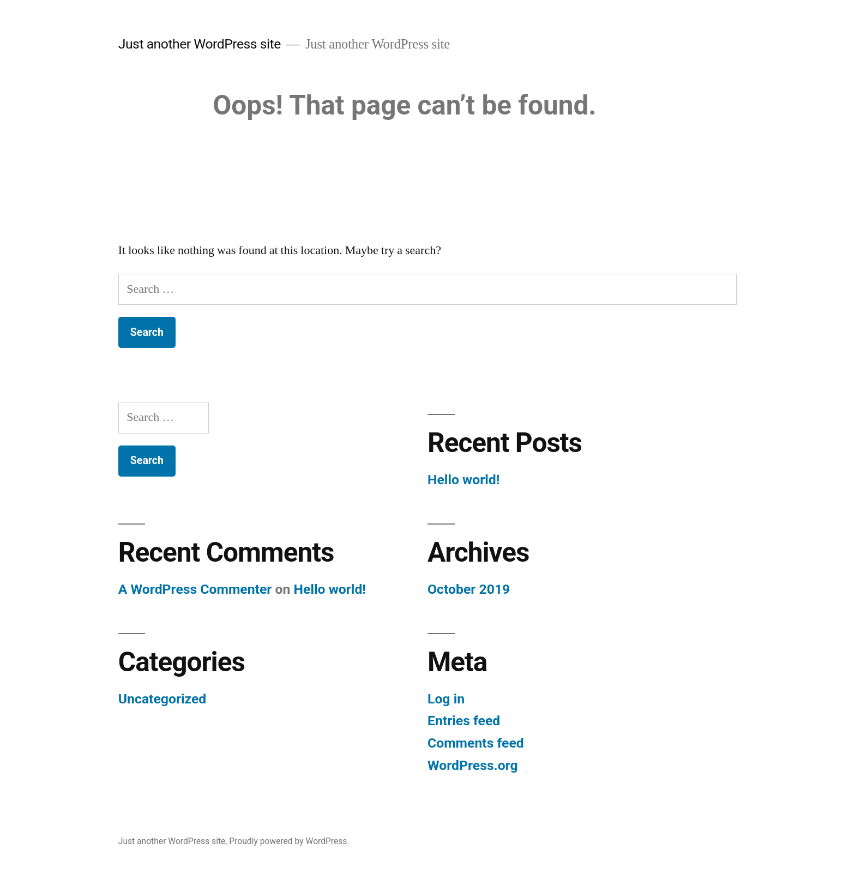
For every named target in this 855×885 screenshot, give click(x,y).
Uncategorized (162, 699)
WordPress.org (473, 765)
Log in (446, 699)
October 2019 (469, 589)
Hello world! (463, 479)
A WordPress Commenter (195, 589)
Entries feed (464, 721)
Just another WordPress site (199, 44)
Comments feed (476, 743)
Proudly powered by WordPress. (289, 841)
